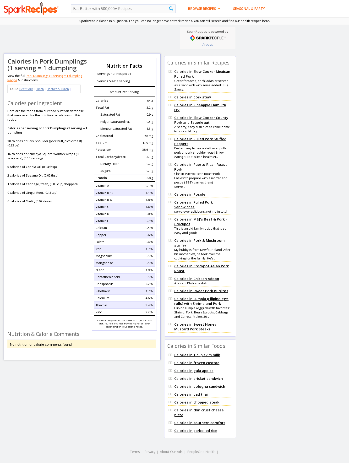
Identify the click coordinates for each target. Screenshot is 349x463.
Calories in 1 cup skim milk (197, 354)
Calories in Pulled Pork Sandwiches (193, 204)
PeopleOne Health (201, 451)
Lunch (40, 89)
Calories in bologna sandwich (199, 386)
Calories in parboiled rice (195, 430)
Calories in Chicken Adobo (196, 278)
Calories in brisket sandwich (198, 378)
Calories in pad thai (191, 394)
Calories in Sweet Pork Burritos (201, 290)
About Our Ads (171, 451)
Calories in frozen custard (196, 362)
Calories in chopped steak (196, 402)
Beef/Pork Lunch (58, 89)
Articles (207, 44)
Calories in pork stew (192, 97)
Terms (135, 451)
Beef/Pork (26, 89)
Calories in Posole (189, 194)
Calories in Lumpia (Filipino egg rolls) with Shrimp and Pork (201, 301)
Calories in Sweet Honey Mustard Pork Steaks (195, 326)
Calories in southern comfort (199, 422)
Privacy (149, 451)
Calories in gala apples (193, 370)
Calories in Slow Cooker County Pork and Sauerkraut (201, 120)
